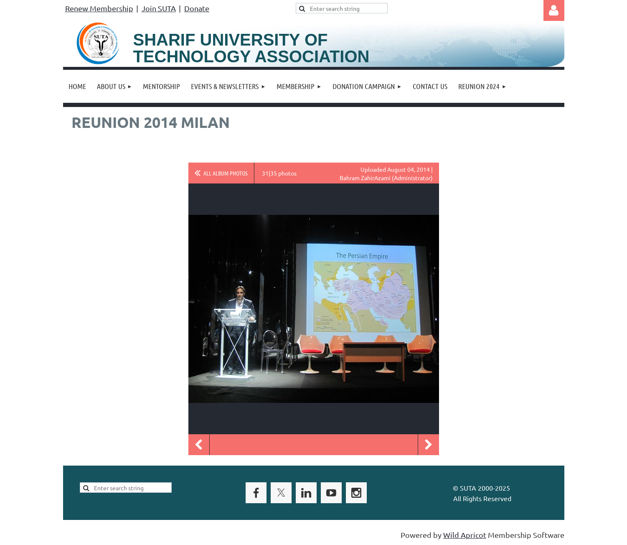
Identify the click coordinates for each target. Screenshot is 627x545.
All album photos (225, 173)
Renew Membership (99, 8)
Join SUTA (159, 8)
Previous (198, 444)
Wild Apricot (464, 534)
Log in (553, 10)
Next (428, 444)
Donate (196, 8)
